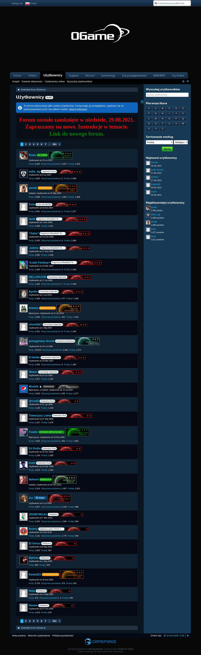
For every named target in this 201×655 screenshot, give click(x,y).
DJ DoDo (35, 448)
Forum (17, 75)
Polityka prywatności (62, 635)
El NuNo (34, 357)
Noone (33, 605)
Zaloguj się (17, 3)
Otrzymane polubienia (50, 164)
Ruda (32, 155)
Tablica (32, 75)
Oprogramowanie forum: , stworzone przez (100, 649)
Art (31, 498)
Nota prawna (19, 635)
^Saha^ (34, 233)
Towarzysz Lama (40, 415)
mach (154, 191)
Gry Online (178, 75)
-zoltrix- (34, 248)
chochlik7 (35, 324)
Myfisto (34, 558)
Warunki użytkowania (39, 635)
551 (55, 144)
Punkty (71, 164)
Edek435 (155, 184)
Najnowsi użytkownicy (161, 157)
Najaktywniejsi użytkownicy (165, 202)
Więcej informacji (78, 109)
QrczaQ (34, 400)
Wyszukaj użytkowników (163, 89)
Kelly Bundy (157, 169)
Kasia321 (35, 574)
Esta (32, 204)
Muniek (33, 386)
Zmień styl (156, 635)
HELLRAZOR (37, 277)
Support (74, 75)
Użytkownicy (52, 75)
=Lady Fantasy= (39, 262)
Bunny (33, 528)
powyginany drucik (41, 340)
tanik (32, 219)
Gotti (32, 463)
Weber (33, 372)
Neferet (33, 479)
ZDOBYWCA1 (38, 514)
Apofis (33, 291)
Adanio (33, 308)
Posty (31, 164)
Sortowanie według (159, 136)
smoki (33, 187)
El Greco (34, 543)
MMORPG (159, 75)
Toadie (33, 432)
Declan (154, 162)
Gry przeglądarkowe (134, 75)
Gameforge (108, 75)
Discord (90, 75)
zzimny (154, 177)
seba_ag (34, 171)
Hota (32, 590)
